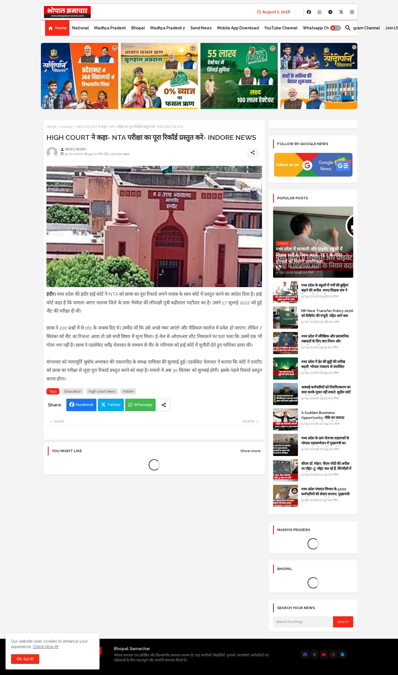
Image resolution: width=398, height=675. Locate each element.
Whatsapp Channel (321, 28)
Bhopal (138, 28)
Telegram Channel (362, 28)
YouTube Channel (280, 28)
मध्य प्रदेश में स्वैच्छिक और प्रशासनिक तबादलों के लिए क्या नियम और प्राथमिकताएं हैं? (325, 341)
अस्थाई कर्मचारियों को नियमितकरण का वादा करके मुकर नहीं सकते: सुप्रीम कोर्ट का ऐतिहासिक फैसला (326, 392)
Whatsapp (143, 405)
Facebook (84, 405)
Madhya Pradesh (110, 28)
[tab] (57, 28)
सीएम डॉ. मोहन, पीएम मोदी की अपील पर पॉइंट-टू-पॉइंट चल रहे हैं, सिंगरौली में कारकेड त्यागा (326, 469)
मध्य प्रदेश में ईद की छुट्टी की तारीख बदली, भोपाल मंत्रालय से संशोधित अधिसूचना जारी (323, 367)
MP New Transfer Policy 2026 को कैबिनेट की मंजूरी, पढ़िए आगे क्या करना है (327, 316)
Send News (201, 28)
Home (61, 28)
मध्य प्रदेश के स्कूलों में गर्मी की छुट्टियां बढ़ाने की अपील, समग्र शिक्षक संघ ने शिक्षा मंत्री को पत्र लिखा (324, 290)
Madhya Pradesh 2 (167, 28)
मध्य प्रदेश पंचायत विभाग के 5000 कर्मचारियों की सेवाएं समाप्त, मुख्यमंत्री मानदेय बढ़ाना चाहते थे (325, 494)
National (80, 28)
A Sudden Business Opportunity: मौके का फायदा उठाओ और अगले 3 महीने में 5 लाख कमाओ (324, 420)
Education (72, 391)
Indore (66, 127)
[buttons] (308, 12)
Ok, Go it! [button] (25, 659)
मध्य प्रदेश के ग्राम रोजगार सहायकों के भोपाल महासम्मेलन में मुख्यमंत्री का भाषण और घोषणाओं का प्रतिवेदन (325, 443)
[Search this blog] (303, 621)
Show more (250, 451)
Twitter (114, 405)
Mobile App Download (238, 28)
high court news (102, 391)
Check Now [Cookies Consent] (43, 647)
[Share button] (163, 405)
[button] (335, 28)
